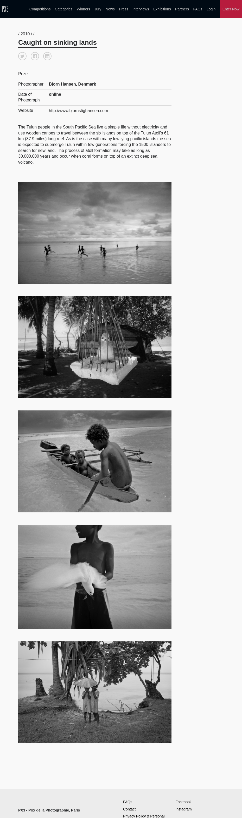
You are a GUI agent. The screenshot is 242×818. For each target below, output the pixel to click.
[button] (22, 55)
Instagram (184, 808)
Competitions (40, 9)
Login (211, 9)
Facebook (184, 800)
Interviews (140, 9)
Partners (182, 9)
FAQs (197, 9)
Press (123, 9)
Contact (129, 808)
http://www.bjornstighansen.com (78, 109)
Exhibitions (162, 9)
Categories (64, 9)
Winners (83, 9)
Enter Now (230, 9)
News (110, 9)
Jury (97, 9)
